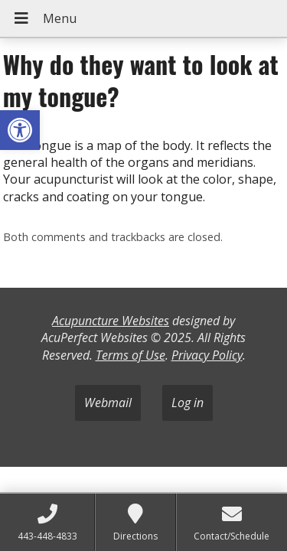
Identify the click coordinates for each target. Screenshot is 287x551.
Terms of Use (130, 355)
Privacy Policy (207, 355)
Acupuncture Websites (110, 320)
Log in (187, 402)
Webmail (108, 402)
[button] (20, 130)
